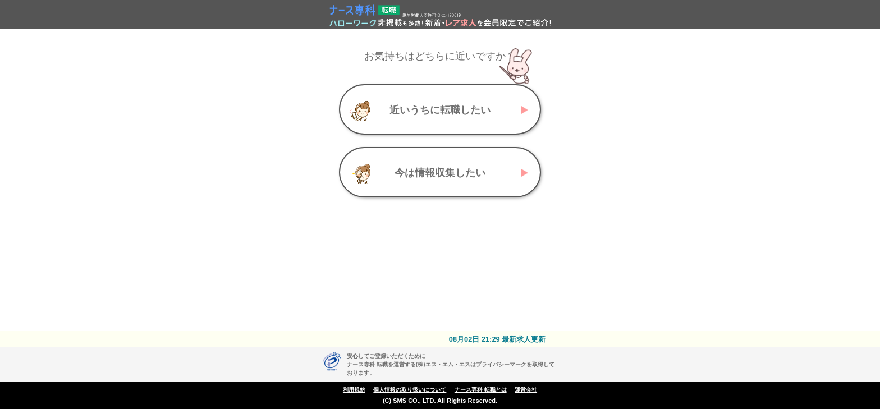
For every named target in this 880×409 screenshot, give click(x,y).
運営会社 (526, 390)
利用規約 (354, 390)
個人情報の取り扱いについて (409, 390)
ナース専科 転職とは (481, 390)
